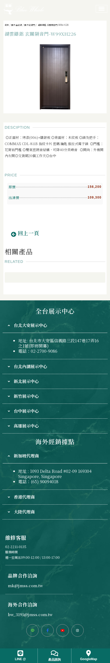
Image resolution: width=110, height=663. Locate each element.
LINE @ (20, 659)
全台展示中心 (54, 310)
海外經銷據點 (54, 441)
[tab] (55, 325)
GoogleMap (88, 659)
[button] (25, 234)
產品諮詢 (54, 659)
